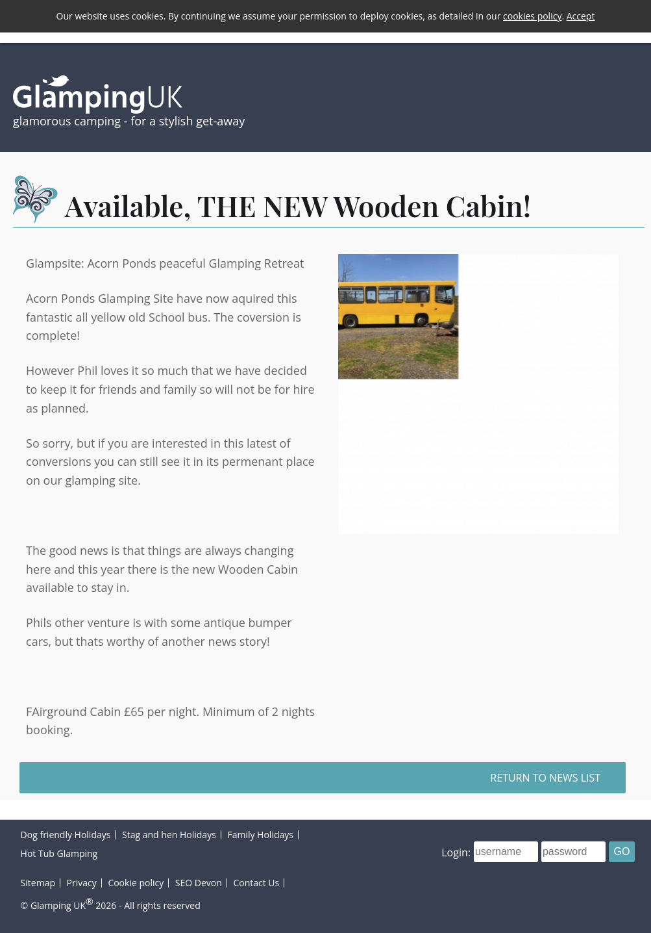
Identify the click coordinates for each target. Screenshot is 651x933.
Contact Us (256, 882)
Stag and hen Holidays (169, 834)
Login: (456, 852)
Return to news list (545, 778)
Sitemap (38, 882)
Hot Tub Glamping (59, 853)
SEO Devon (198, 882)
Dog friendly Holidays (66, 834)
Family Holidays (260, 834)
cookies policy (532, 16)
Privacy (82, 882)
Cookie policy (136, 882)
